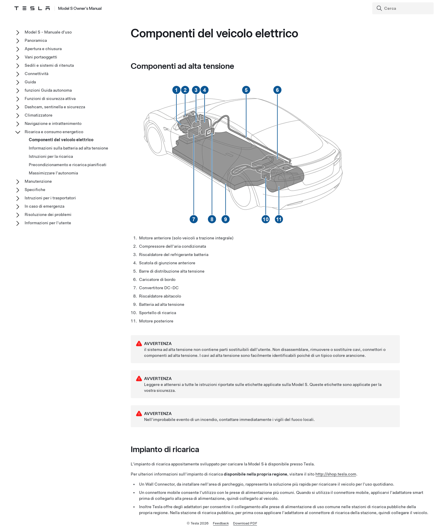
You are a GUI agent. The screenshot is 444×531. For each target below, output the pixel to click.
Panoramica (36, 40)
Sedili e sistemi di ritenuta (49, 65)
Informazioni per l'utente (48, 222)
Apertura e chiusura (43, 48)
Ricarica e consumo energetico (54, 131)
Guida (30, 82)
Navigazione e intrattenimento (53, 123)
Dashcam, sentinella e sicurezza (55, 106)
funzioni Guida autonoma (48, 90)
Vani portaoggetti (41, 57)
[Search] (403, 8)
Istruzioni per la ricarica (51, 156)
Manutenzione (38, 181)
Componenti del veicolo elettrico (61, 139)
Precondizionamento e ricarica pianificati (67, 164)
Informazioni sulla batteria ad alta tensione (68, 148)
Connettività (36, 73)
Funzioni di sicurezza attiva (50, 98)
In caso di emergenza (44, 206)
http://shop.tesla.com (335, 474)
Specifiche (35, 189)
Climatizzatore (38, 115)
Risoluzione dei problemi (48, 214)
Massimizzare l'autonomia (53, 173)
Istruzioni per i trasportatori (50, 197)
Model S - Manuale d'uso (48, 32)
